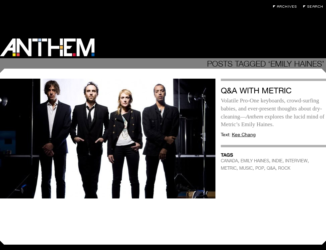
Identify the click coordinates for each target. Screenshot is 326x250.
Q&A (271, 168)
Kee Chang (244, 134)
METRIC (229, 168)
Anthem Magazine (47, 47)
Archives (286, 6)
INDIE (277, 160)
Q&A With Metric (256, 90)
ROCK (284, 168)
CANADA (229, 160)
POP (259, 168)
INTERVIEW (296, 160)
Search (314, 6)
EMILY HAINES (255, 160)
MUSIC (246, 168)
